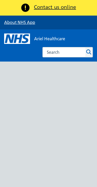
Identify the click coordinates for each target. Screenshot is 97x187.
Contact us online (55, 7)
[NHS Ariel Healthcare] (34, 39)
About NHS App (19, 22)
